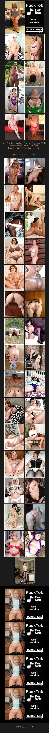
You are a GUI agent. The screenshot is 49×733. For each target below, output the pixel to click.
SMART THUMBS (29, 584)
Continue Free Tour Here (24, 148)
